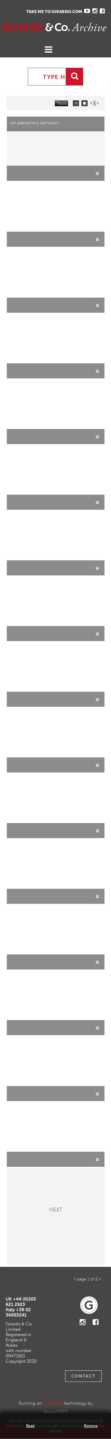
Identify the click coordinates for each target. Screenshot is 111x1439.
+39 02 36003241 (18, 1312)
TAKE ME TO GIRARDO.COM (54, 11)
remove (91, 1425)
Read (30, 1425)
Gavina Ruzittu (28, 27)
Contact (83, 1376)
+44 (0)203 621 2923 (21, 1301)
